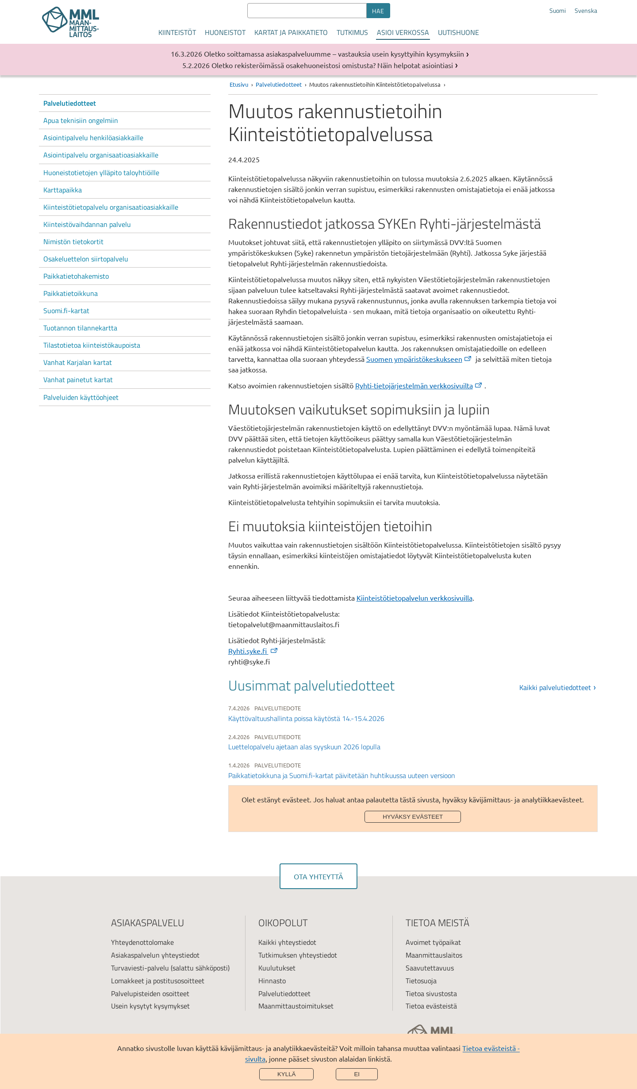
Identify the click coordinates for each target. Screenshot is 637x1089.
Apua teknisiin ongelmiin (80, 120)
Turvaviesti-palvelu (140, 967)
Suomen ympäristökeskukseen (419, 358)
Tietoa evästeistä (431, 1006)
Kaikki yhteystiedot (287, 942)
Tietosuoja (421, 980)
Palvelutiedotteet (69, 103)
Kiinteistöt (177, 32)
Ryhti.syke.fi (253, 650)
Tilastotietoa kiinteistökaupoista (91, 345)
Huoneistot (225, 32)
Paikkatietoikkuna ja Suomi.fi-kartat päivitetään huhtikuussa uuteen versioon (341, 775)
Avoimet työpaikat (433, 942)
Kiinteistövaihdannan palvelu (87, 224)
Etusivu (239, 84)
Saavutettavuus (430, 967)
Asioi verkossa (403, 32)
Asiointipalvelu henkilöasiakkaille (93, 137)
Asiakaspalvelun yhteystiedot (155, 955)
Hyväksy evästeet (413, 816)
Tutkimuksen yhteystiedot (297, 955)
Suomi (557, 10)
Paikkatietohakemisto (76, 276)
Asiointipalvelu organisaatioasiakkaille (100, 155)
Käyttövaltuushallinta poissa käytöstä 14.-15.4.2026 (306, 718)
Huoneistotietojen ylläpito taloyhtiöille (101, 172)
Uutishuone (458, 32)
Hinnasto (272, 980)
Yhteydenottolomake (142, 942)
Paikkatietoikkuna (70, 293)
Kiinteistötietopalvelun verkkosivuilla (414, 597)
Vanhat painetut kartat (78, 379)
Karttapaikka (62, 189)
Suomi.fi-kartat (66, 310)
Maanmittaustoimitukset (296, 1006)
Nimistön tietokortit (73, 241)
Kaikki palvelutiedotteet (555, 687)
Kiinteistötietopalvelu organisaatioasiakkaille (110, 207)
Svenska (586, 10)
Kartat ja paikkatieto (291, 32)
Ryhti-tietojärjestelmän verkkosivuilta (419, 385)
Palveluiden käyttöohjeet (81, 397)
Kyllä (286, 1074)
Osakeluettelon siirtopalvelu (85, 258)
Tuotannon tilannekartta (80, 327)
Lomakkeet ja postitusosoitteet (157, 980)
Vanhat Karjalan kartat (77, 362)
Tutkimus (352, 32)
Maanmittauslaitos (434, 955)
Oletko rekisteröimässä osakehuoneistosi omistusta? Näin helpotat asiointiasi (332, 65)
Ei (357, 1074)
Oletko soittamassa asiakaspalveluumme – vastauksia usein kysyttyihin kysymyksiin (334, 53)
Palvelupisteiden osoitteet (150, 993)
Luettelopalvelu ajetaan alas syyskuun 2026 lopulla (304, 746)
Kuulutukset (276, 967)
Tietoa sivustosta (431, 993)
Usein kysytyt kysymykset (150, 1006)
